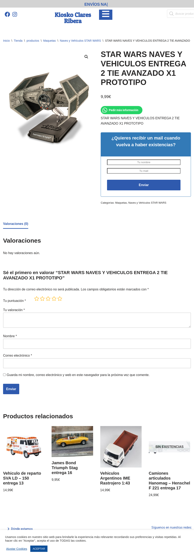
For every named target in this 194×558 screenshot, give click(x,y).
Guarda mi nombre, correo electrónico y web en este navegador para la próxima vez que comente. (78, 375)
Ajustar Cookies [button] (16, 548)
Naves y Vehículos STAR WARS (80, 40)
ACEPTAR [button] (39, 548)
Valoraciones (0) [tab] (15, 223)
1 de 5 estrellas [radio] (36, 298)
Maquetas (49, 40)
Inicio (6, 40)
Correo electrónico (17, 355)
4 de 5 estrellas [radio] (54, 298)
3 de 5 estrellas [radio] (48, 298)
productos (33, 40)
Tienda (18, 40)
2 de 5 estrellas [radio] (42, 298)
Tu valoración (14, 310)
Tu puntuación (14, 300)
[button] (86, 56)
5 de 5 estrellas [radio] (59, 298)
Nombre (10, 336)
